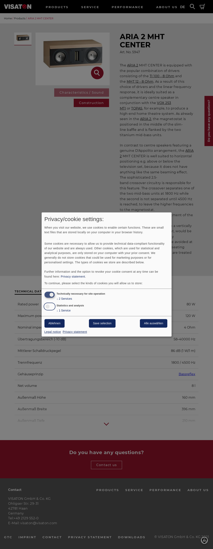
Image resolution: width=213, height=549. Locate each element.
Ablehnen (55, 323)
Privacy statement (73, 276)
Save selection (102, 323)
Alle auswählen (153, 323)
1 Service (64, 310)
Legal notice (52, 332)
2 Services (64, 299)
